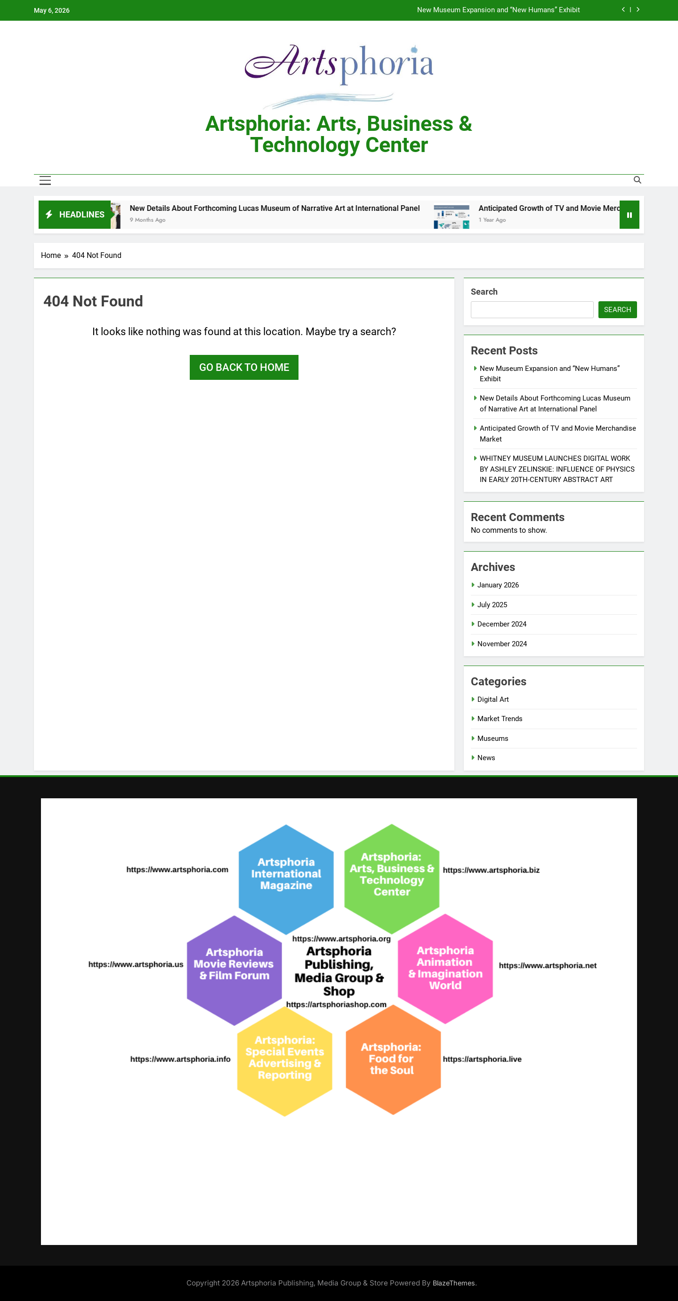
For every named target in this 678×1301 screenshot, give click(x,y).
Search (484, 292)
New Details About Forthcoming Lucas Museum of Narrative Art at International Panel (282, 208)
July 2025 (492, 605)
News (486, 758)
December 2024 (501, 624)
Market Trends (500, 719)
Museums (492, 738)
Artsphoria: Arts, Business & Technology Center (339, 134)
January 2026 (498, 585)
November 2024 (502, 644)
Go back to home (244, 367)
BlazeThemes (454, 1283)
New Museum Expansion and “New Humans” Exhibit (498, 10)
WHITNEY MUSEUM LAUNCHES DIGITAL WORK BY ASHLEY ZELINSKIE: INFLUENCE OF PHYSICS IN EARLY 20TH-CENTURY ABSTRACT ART (557, 469)
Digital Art (493, 699)
